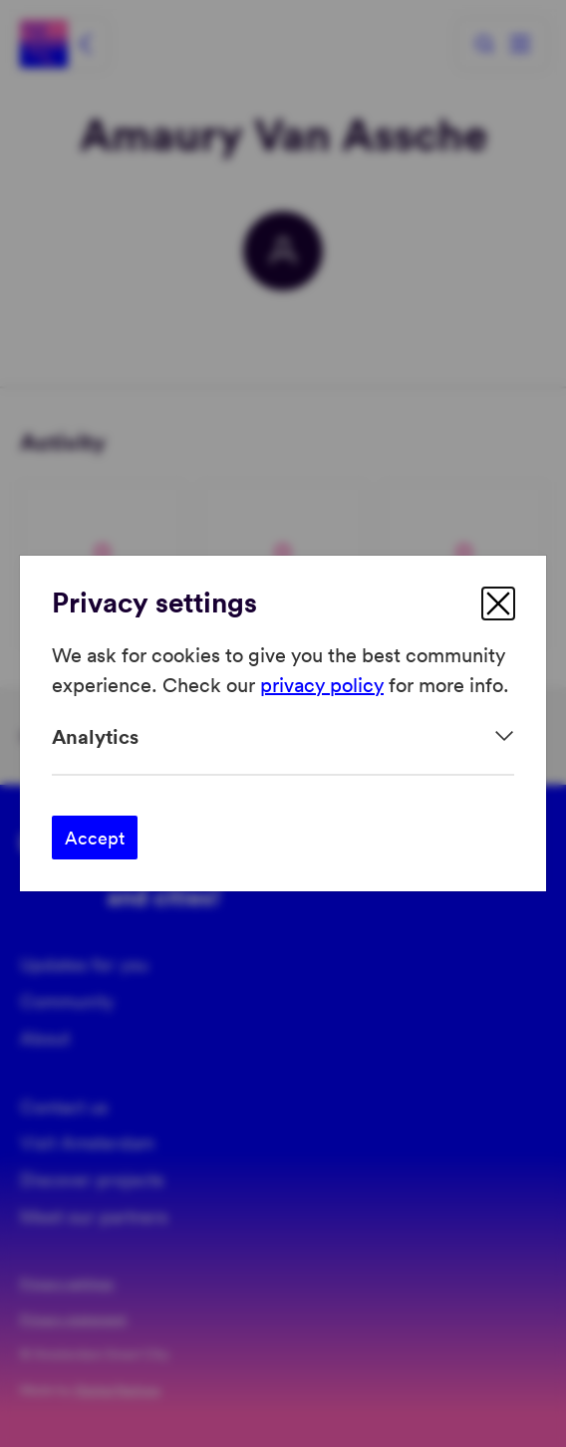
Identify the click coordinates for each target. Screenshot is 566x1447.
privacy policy (322, 684)
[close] (498, 603)
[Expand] (283, 736)
